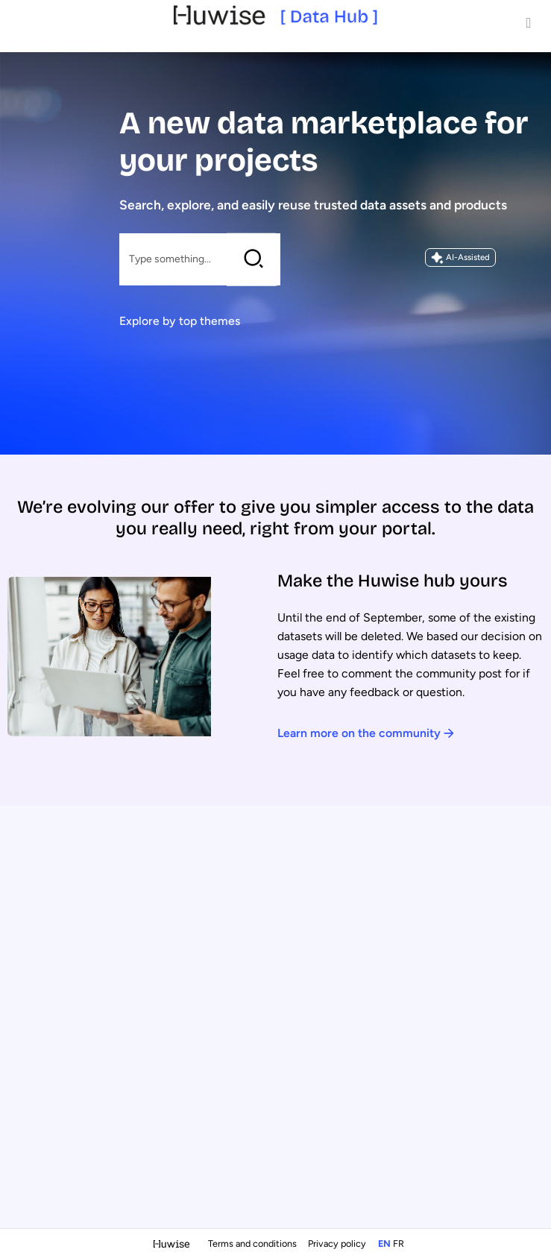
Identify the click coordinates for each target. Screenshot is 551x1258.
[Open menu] (528, 22)
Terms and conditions (253, 1243)
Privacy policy (338, 1243)
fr (398, 1243)
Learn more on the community (365, 733)
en (384, 1243)
